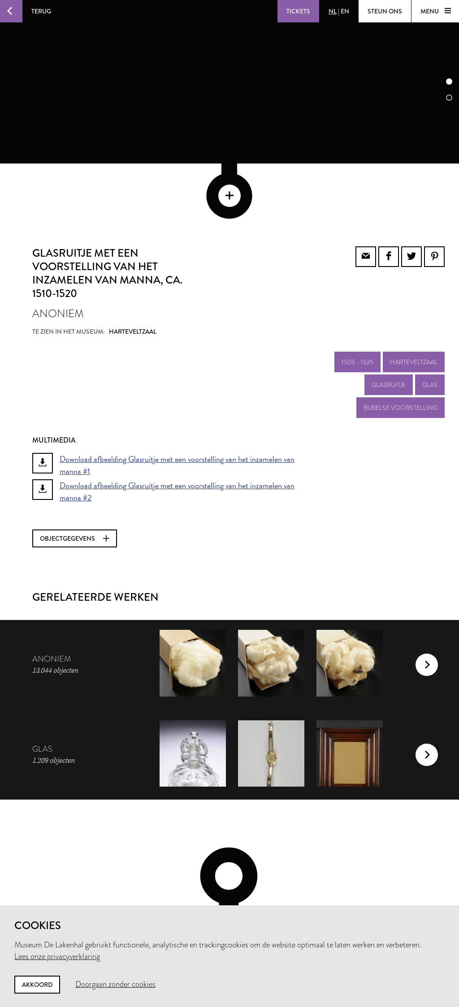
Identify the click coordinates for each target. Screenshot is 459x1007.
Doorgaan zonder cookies (115, 984)
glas (429, 324)
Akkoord (37, 984)
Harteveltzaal (413, 301)
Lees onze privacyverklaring (57, 956)
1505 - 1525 (357, 301)
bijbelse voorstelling (400, 347)
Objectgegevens (74, 477)
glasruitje (389, 324)
